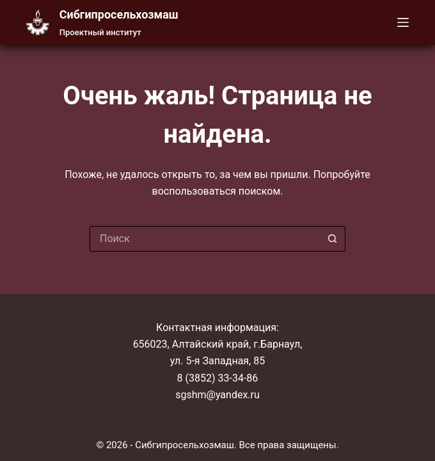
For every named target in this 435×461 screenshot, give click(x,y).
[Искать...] (205, 239)
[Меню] (403, 22)
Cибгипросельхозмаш (118, 14)
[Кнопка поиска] (332, 239)
